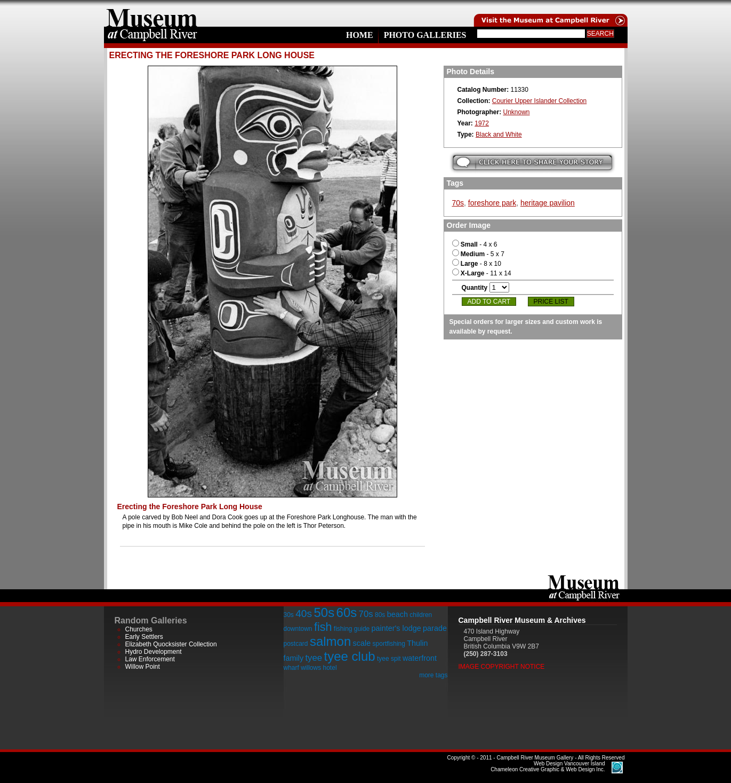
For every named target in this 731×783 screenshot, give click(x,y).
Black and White (499, 134)
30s (289, 615)
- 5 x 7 (478, 254)
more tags (433, 675)
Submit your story (532, 163)
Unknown (516, 112)
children (420, 615)
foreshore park (492, 203)
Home (359, 34)
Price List (551, 301)
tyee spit (389, 658)
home (152, 13)
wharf (291, 667)
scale (362, 643)
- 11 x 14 (481, 273)
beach (397, 614)
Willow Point (142, 666)
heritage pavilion (547, 203)
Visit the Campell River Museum (550, 13)
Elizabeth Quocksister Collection (171, 644)
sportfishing (389, 643)
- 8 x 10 (476, 263)
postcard (296, 643)
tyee (313, 658)
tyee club (349, 656)
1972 (482, 123)
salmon (330, 641)
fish (323, 627)
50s (324, 612)
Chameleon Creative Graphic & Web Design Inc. (548, 766)
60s (346, 612)
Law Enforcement (150, 659)
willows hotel (318, 667)
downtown (298, 628)
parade (435, 628)
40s (303, 613)
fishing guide (351, 628)
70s (458, 203)
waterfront (420, 658)
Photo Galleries (425, 34)
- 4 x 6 (474, 244)
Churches (138, 629)
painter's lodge (396, 628)
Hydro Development (153, 651)
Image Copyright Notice (502, 666)
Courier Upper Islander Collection (539, 101)
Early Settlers (144, 636)
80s (380, 615)
